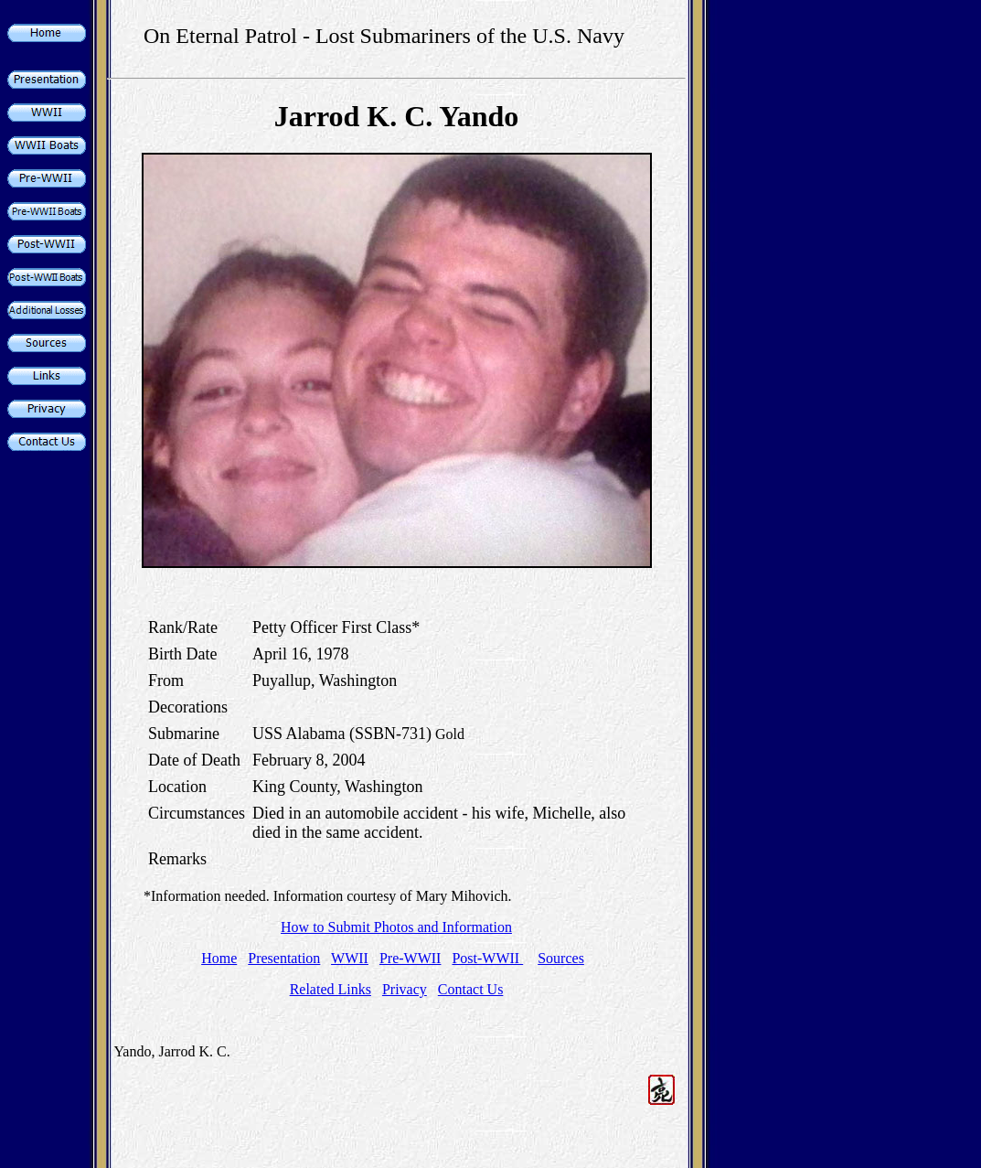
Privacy (404, 989)
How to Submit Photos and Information (396, 927)
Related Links (330, 989)
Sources (561, 958)
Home (219, 958)
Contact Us (471, 989)
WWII (349, 958)
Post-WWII (487, 958)
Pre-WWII (410, 958)
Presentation (284, 958)
